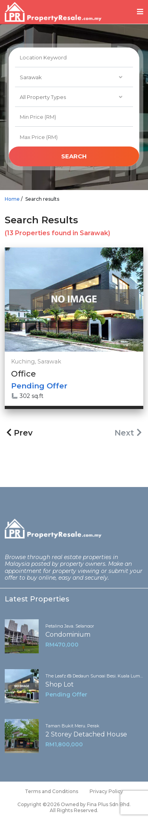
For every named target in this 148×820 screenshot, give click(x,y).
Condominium (67, 634)
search (74, 156)
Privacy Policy (106, 791)
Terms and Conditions (51, 791)
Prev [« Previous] (19, 433)
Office (23, 374)
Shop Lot (59, 684)
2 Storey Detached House (86, 734)
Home (12, 199)
